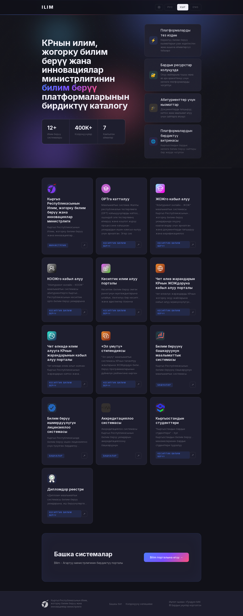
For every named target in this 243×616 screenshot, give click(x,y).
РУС (170, 7)
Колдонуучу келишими (139, 604)
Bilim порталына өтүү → (166, 557)
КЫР (183, 7)
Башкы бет (115, 604)
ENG (195, 7)
